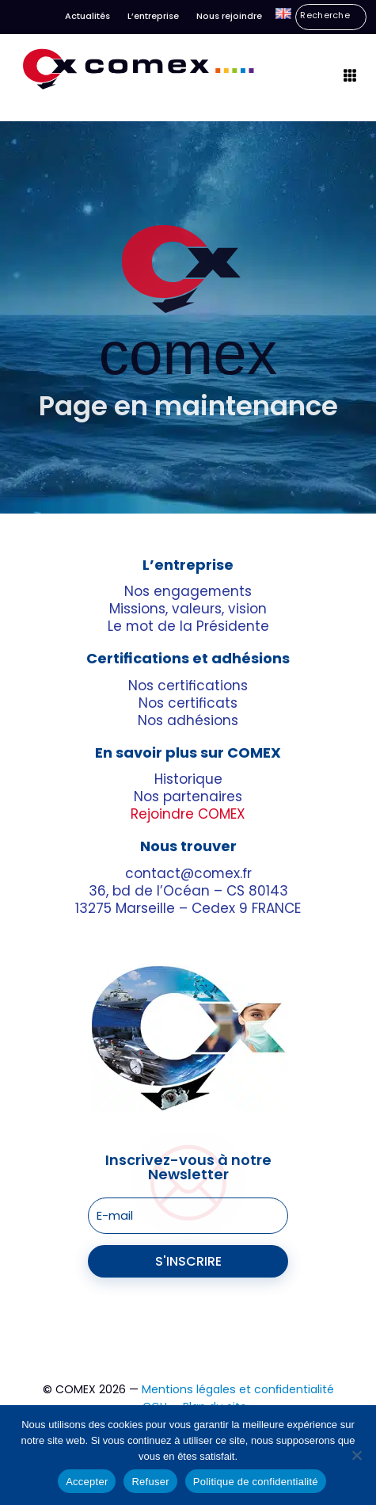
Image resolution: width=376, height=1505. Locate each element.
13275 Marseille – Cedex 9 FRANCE (188, 908)
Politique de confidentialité (255, 1482)
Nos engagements (188, 592)
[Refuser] (356, 1455)
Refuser (150, 1482)
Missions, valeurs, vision (188, 609)
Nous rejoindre (229, 16)
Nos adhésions (188, 720)
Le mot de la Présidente (188, 626)
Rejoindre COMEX (188, 814)
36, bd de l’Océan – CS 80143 (188, 890)
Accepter (87, 1482)
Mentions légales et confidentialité (238, 1389)
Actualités (87, 16)
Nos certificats (188, 702)
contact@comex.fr (188, 873)
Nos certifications (188, 685)
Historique (188, 779)
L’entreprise (153, 16)
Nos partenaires (188, 797)
